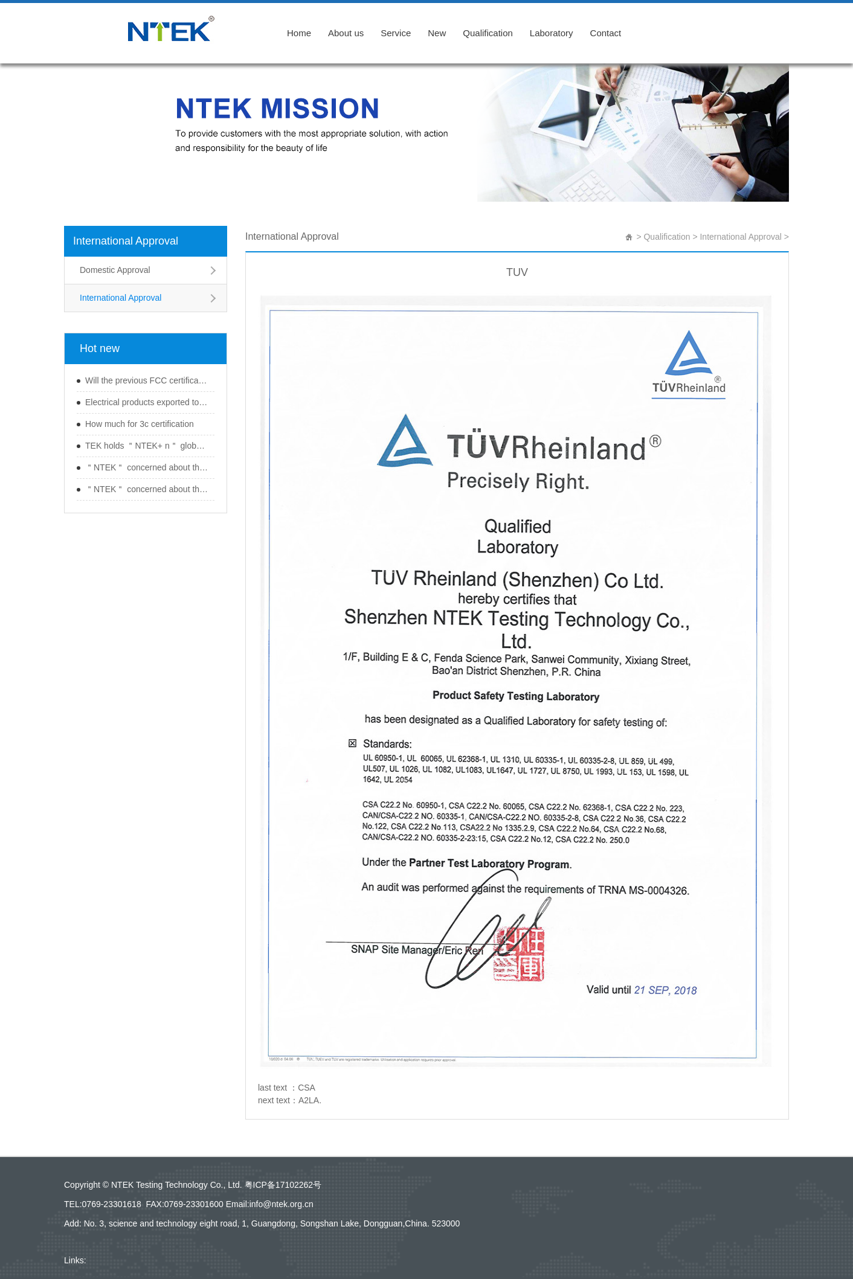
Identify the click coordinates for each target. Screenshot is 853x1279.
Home (299, 33)
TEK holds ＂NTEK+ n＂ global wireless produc (146, 445)
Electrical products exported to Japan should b (146, 402)
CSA (306, 1087)
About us (346, 33)
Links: (75, 1260)
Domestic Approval (115, 270)
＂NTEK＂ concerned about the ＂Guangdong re (146, 467)
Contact (606, 33)
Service (396, 33)
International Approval (125, 241)
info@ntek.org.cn (281, 1204)
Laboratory (551, 33)
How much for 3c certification (139, 424)
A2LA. (309, 1100)
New (437, 33)
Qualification (488, 33)
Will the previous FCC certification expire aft (146, 380)
